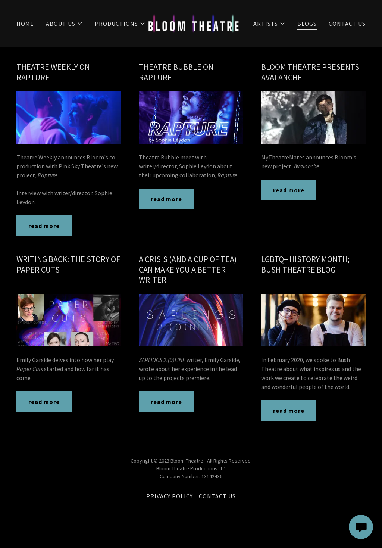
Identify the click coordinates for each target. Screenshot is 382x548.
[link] (193, 23)
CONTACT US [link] (347, 23)
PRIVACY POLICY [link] (169, 496)
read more (44, 226)
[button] (64, 23)
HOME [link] (25, 23)
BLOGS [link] (307, 23)
